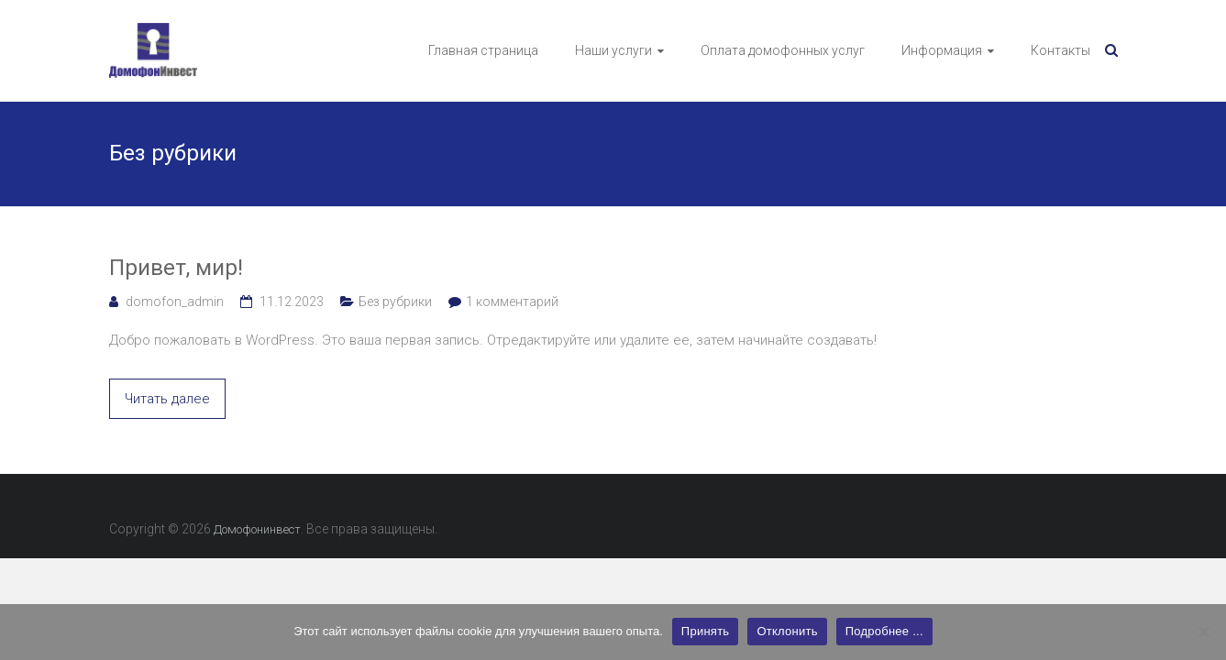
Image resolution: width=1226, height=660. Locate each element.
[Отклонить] (1203, 631)
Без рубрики (395, 301)
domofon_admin (175, 301)
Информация (941, 50)
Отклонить (787, 631)
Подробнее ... (884, 631)
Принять (705, 631)
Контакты (1060, 50)
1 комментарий (512, 301)
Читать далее (167, 398)
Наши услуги (613, 50)
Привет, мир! (176, 267)
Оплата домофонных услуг (783, 50)
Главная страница (483, 50)
